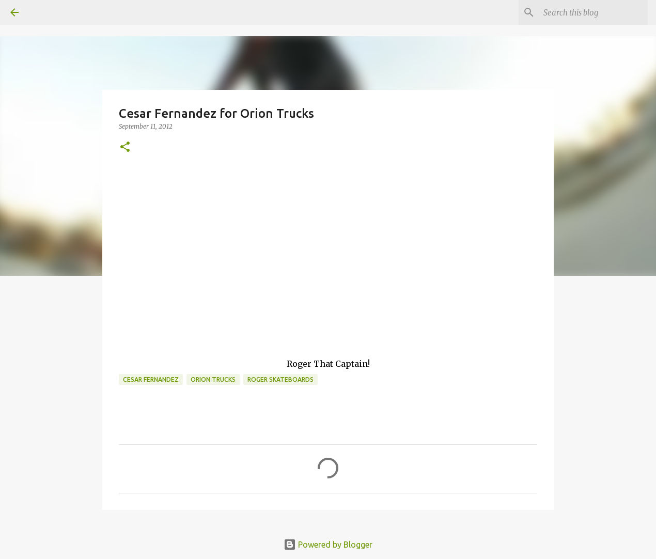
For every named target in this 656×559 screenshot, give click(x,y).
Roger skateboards (280, 379)
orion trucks (213, 379)
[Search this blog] (593, 12)
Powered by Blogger (328, 544)
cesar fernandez (151, 379)
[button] (125, 147)
